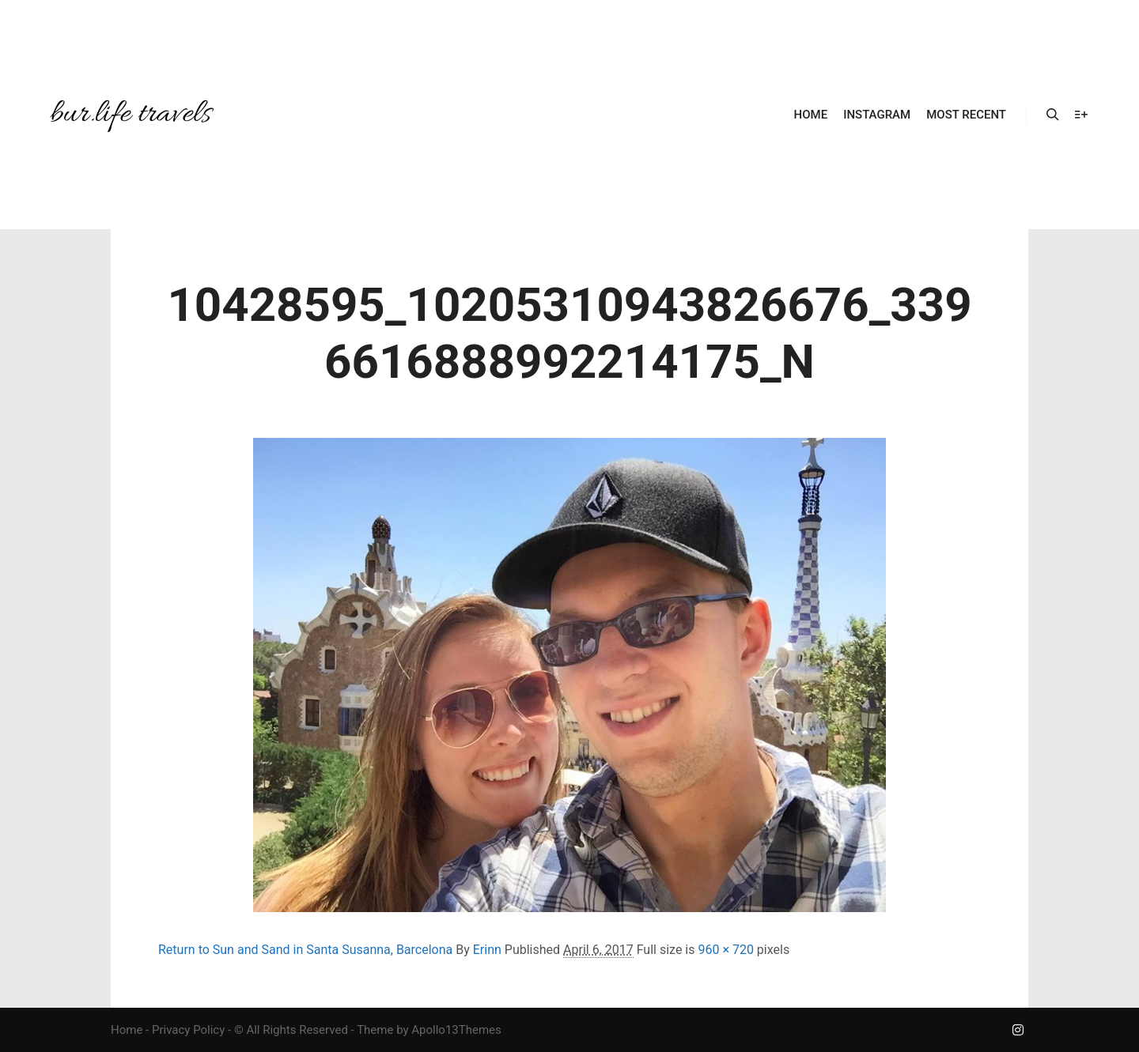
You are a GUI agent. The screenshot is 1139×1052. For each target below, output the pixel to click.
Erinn (487, 949)
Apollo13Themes (456, 1030)
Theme (375, 1030)
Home (126, 1030)
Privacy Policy (188, 1030)
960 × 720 (725, 949)
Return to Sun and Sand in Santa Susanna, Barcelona (305, 949)
